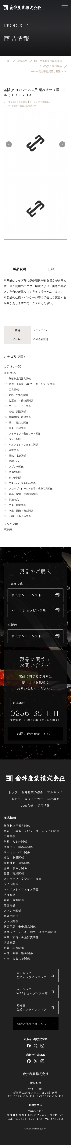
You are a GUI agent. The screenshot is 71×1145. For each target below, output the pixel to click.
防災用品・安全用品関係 (20, 483)
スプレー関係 (13, 466)
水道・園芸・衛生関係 (18, 510)
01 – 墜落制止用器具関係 (15, 102)
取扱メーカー (34, 798)
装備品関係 (12, 472)
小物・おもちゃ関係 (17, 516)
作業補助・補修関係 (17, 417)
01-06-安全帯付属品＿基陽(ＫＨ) (20, 106)
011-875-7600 (25, 1118)
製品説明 (19, 269)
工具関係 (11, 389)
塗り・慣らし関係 (16, 422)
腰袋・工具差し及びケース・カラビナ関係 (29, 384)
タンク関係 (12, 477)
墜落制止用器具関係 (17, 378)
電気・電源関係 (15, 455)
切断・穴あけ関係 (16, 395)
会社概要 (53, 798)
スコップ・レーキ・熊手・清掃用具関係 (28, 488)
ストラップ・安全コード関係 (22, 433)
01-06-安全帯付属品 (40, 102)
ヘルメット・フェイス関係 (21, 444)
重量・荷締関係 (15, 428)
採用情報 (43, 805)
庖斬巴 (8, 529)
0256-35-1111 (34, 713)
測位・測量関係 (15, 411)
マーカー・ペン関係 (17, 406)
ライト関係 (12, 439)
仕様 (51, 269)
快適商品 (11, 499)
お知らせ (27, 805)
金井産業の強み (32, 792)
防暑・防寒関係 (15, 505)
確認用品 (11, 461)
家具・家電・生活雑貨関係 (21, 494)
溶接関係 (11, 450)
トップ (13, 792)
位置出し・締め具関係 (18, 400)
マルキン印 (11, 523)
